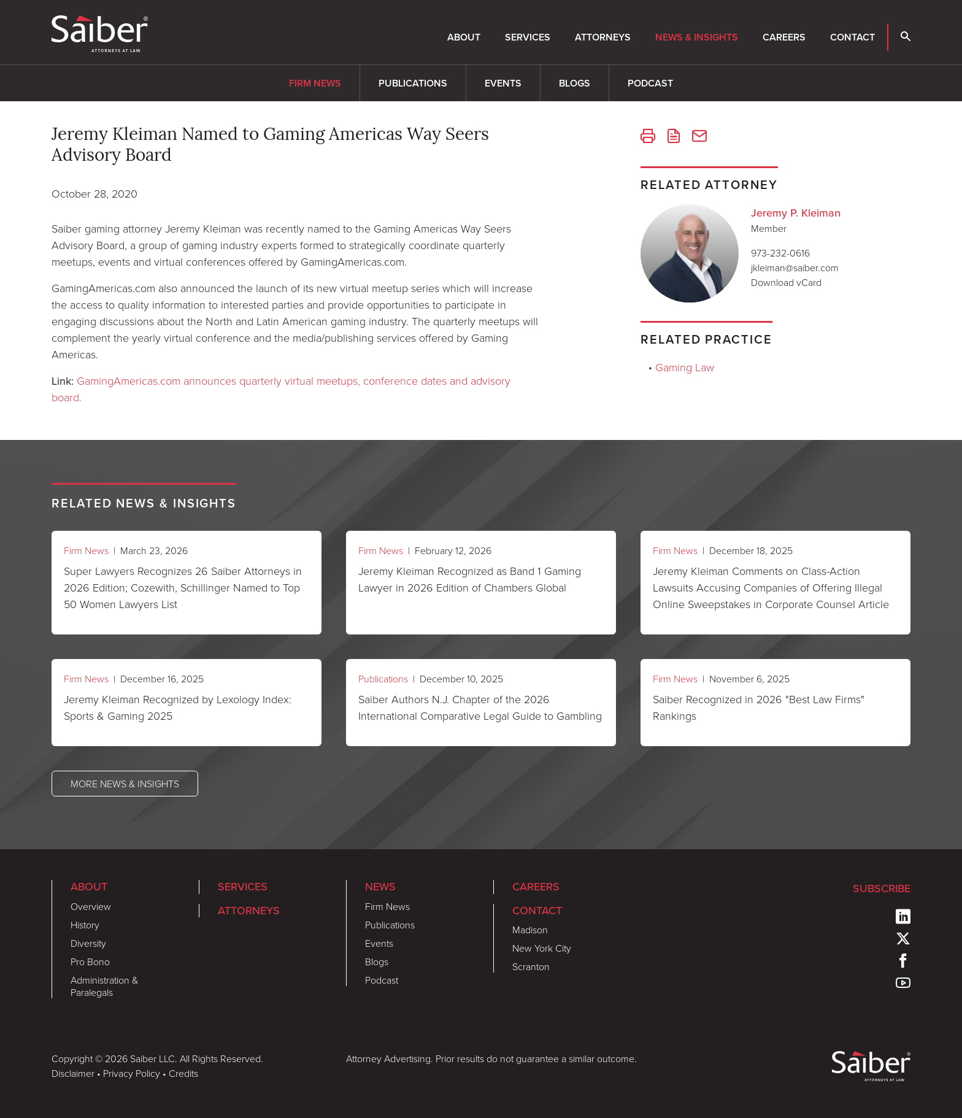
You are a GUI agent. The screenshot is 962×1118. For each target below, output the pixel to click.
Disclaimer (73, 1073)
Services (527, 37)
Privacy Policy (131, 1073)
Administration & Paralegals (104, 986)
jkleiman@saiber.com (795, 267)
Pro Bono (90, 961)
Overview (91, 906)
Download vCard (786, 282)
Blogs (574, 83)
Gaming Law (684, 367)
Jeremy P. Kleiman (796, 212)
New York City (541, 948)
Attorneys (603, 37)
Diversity (88, 943)
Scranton (531, 966)
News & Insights (696, 37)
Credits (183, 1073)
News (380, 886)
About (463, 37)
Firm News (315, 83)
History (85, 924)
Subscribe (881, 888)
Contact (852, 37)
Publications (413, 83)
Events (503, 83)
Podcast (650, 83)
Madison (530, 929)
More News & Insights (125, 783)
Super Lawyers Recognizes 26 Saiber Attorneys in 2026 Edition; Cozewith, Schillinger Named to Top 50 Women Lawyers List (183, 587)
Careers (784, 37)
